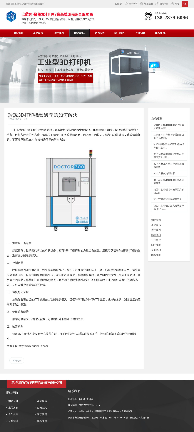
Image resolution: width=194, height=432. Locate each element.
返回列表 (17, 360)
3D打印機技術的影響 (164, 173)
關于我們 (133, 4)
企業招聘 (140, 33)
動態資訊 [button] (79, 33)
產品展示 (156, 225)
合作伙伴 (100, 33)
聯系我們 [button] (160, 33)
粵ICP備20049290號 (118, 417)
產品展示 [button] (38, 33)
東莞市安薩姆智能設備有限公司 (83, 417)
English (118, 4)
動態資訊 (156, 235)
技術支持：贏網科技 (139, 417)
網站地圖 (164, 4)
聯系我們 (148, 4)
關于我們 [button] (120, 33)
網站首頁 (18, 33)
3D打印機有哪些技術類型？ (168, 199)
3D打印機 (34, 139)
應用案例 (59, 33)
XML (177, 4)
